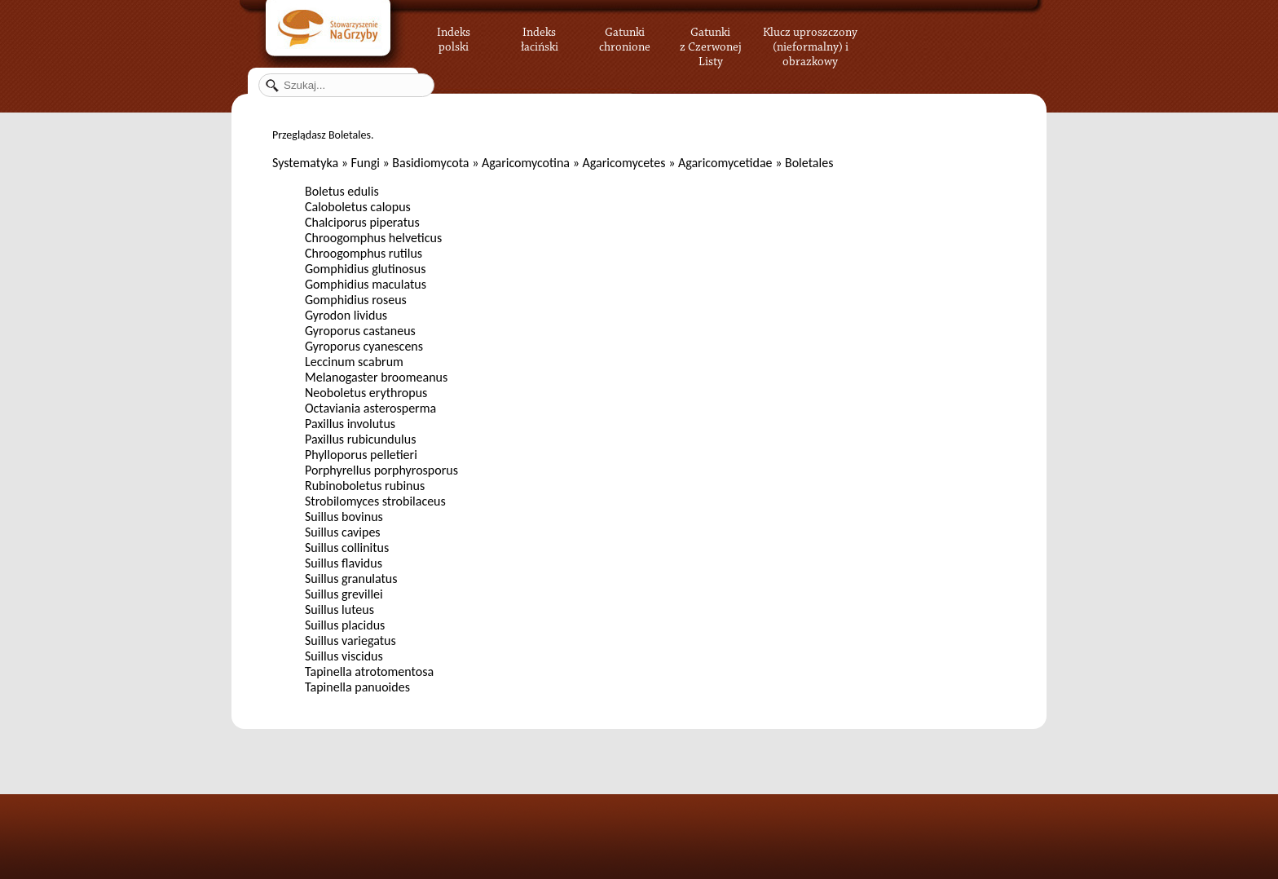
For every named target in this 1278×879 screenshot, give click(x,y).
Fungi (364, 162)
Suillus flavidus (343, 563)
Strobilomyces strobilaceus (375, 501)
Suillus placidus (345, 625)
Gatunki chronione (624, 36)
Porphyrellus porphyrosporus (381, 470)
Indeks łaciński (539, 36)
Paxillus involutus (350, 423)
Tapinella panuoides (357, 687)
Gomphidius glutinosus (365, 268)
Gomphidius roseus (356, 299)
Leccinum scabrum (354, 361)
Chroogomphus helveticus (373, 237)
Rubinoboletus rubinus (365, 485)
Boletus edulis (342, 191)
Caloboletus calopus (358, 206)
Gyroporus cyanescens (364, 346)
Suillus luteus (339, 609)
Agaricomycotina (526, 162)
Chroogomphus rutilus (363, 253)
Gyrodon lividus (346, 315)
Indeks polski (453, 36)
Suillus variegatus (350, 640)
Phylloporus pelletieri (361, 454)
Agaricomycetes (623, 162)
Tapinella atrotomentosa (369, 671)
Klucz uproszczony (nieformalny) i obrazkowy (810, 45)
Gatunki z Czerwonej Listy (711, 36)
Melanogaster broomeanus (376, 377)
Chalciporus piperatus (362, 222)
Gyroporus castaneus (360, 330)
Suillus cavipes (343, 532)
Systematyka (305, 162)
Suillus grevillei (344, 594)
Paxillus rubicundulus (360, 439)
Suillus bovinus (344, 516)
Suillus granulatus (351, 578)
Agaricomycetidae (725, 162)
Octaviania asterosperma (370, 408)
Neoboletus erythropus (366, 392)
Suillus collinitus (347, 547)
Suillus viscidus (344, 656)
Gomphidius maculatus (365, 284)
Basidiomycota (430, 162)
